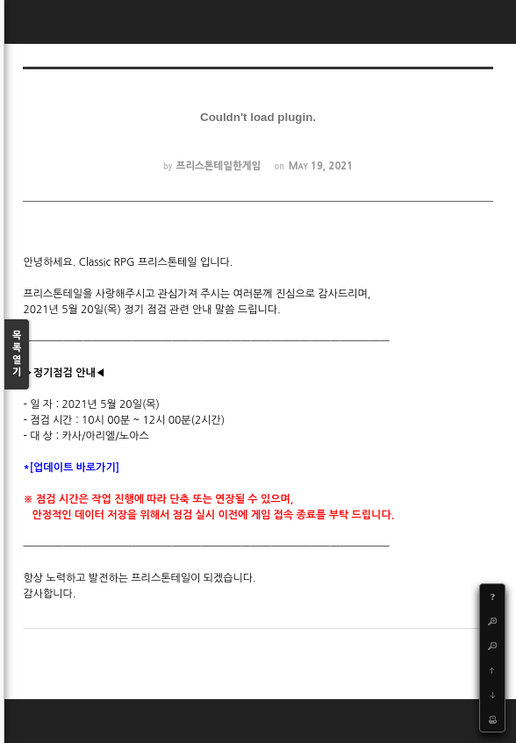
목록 (16, 355)
